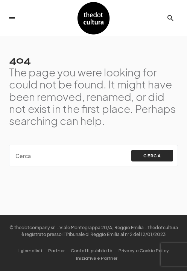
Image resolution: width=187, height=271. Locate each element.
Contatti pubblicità (92, 250)
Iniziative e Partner (96, 258)
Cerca (152, 155)
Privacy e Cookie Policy (144, 250)
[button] (12, 18)
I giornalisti (30, 250)
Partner (56, 250)
